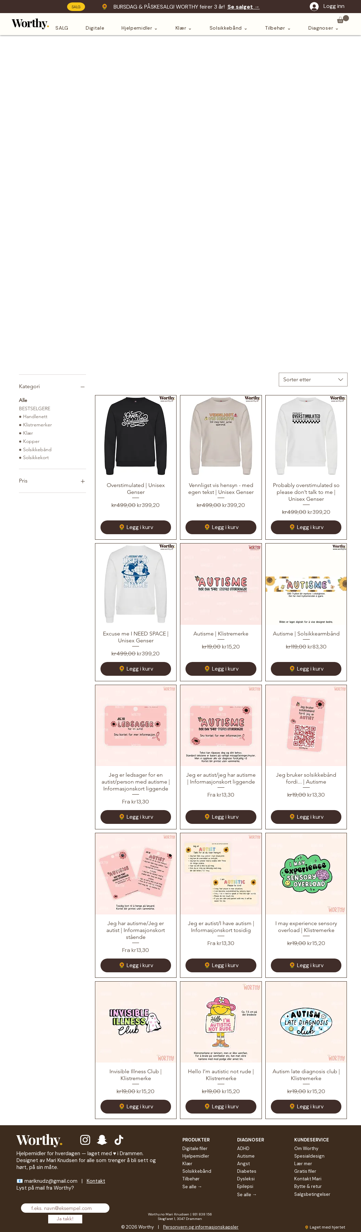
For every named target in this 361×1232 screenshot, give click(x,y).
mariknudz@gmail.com (50, 1181)
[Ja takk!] (65, 1219)
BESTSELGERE (34, 408)
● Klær (26, 432)
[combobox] (313, 379)
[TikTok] (119, 1140)
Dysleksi (246, 1179)
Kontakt (96, 1181)
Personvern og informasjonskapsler (200, 1227)
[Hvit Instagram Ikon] (85, 1140)
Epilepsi (245, 1186)
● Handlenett (33, 416)
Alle (23, 399)
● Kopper (29, 440)
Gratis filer (305, 1171)
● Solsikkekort (34, 457)
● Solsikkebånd (35, 449)
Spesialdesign (309, 1156)
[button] (343, 19)
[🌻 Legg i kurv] (135, 527)
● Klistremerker (35, 424)
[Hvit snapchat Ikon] (102, 1140)
